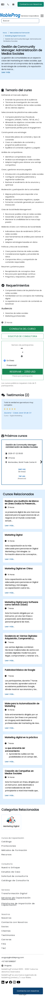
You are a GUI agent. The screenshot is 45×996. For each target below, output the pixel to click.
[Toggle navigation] (42, 15)
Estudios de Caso (10, 871)
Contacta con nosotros (28, 991)
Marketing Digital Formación (15, 36)
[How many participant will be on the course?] (22, 352)
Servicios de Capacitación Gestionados (16, 898)
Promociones (8, 846)
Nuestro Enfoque (10, 867)
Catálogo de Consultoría (15, 880)
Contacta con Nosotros (31, 4)
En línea (10, 360)
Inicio (5, 33)
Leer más (5, 72)
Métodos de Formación (14, 850)
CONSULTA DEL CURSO (22, 328)
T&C (3, 948)
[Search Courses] (20, 20)
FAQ (3, 943)
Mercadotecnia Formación (20, 33)
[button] (40, 461)
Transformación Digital (14, 893)
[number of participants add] (22, 356)
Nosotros (6, 918)
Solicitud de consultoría (14, 876)
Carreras (6, 939)
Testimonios (8, 935)
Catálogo (6, 841)
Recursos (6, 854)
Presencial (11, 365)
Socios (5, 926)
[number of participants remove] (22, 348)
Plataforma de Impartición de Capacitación (18, 904)
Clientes (6, 931)
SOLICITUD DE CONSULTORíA (22, 336)
